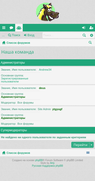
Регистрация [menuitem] (92, 28)
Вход (31, 35)
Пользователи (20, 28)
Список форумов (18, 42)
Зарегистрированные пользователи (14, 80)
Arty (52, 163)
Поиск (16, 35)
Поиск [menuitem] (91, 43)
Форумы (12, 28)
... (3, 35)
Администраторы (13, 62)
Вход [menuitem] (84, 28)
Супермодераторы (14, 130)
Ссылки (5, 28)
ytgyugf (57, 109)
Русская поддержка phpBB (47, 165)
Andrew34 (45, 69)
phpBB (39, 160)
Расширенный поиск (91, 35)
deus (42, 87)
